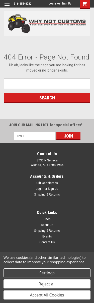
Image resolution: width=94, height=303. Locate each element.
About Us (47, 225)
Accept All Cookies (47, 295)
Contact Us (47, 242)
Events (47, 236)
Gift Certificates (47, 183)
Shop (47, 219)
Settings (47, 273)
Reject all (47, 284)
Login (52, 3)
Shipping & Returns (47, 194)
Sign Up (66, 3)
